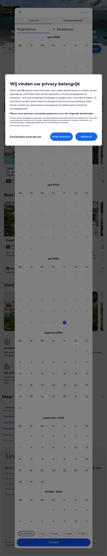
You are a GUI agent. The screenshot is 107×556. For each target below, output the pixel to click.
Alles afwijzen (61, 136)
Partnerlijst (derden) (20, 125)
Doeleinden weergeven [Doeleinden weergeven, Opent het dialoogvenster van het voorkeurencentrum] (25, 136)
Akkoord (86, 136)
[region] (53, 110)
